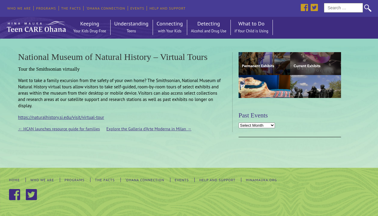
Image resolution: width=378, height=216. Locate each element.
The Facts (71, 8)
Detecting (208, 27)
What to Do (251, 27)
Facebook (304, 7)
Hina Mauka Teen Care (36, 25)
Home (14, 180)
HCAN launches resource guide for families (59, 129)
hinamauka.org (261, 180)
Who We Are (19, 8)
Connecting (170, 27)
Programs (46, 8)
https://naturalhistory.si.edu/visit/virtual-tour (61, 117)
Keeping (89, 27)
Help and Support (167, 8)
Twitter (314, 7)
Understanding (131, 27)
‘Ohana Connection (105, 8)
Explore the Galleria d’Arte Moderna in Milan (148, 129)
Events (137, 8)
